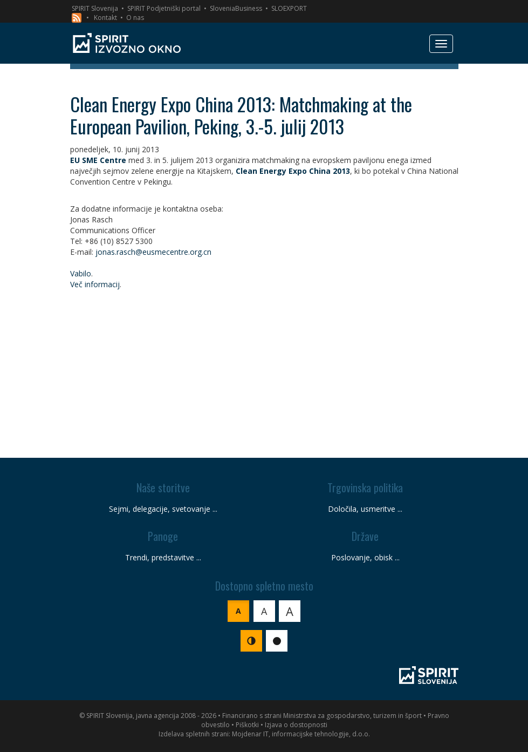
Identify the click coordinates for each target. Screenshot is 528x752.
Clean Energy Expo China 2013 (293, 171)
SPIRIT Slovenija (95, 8)
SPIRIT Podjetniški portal (164, 8)
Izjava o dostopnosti (296, 724)
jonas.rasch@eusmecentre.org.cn (153, 252)
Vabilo (80, 273)
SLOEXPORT (289, 8)
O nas (135, 17)
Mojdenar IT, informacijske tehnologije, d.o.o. (301, 734)
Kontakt (105, 17)
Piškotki (247, 724)
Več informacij (95, 284)
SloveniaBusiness (236, 8)
